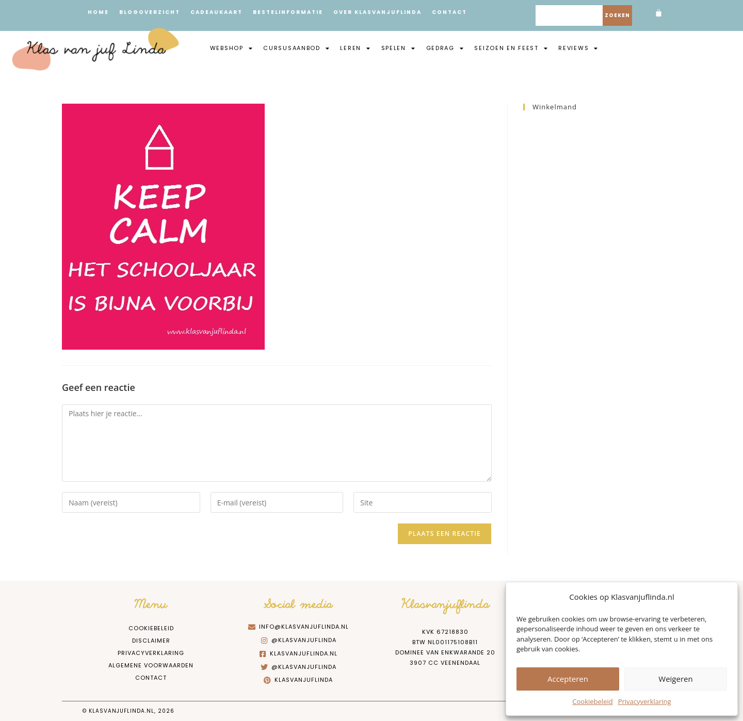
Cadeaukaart (216, 12)
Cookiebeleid (592, 701)
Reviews (578, 48)
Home (98, 12)
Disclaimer (151, 640)
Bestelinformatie (288, 12)
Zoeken (617, 15)
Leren (355, 48)
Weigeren (675, 679)
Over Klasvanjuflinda (377, 12)
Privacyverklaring (644, 701)
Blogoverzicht (149, 12)
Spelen (398, 48)
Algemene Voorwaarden (150, 665)
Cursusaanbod (296, 48)
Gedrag (445, 48)
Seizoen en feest (511, 48)
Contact (449, 12)
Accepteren (567, 679)
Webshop (231, 48)
